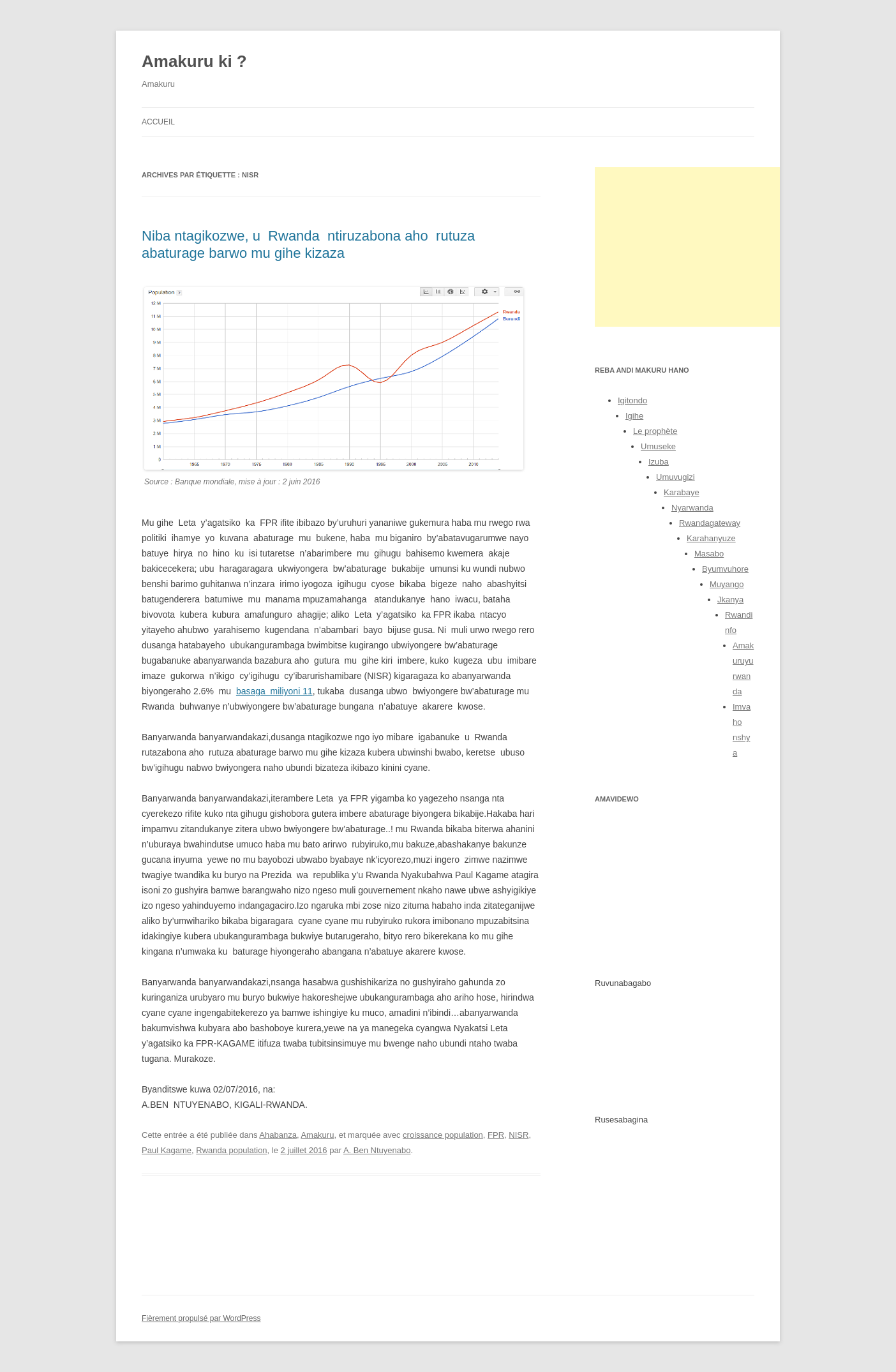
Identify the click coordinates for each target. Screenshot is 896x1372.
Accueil (158, 121)
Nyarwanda (692, 507)
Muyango (726, 584)
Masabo (709, 553)
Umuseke (658, 446)
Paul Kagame (166, 1150)
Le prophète (655, 431)
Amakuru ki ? (194, 61)
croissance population (443, 1135)
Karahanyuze (711, 538)
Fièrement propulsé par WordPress (201, 1318)
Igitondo (632, 400)
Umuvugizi (675, 477)
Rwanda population (231, 1150)
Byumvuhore (725, 569)
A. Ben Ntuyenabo (377, 1150)
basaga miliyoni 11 (274, 691)
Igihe (634, 416)
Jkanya (730, 599)
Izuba (658, 461)
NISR (518, 1135)
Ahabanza (278, 1135)
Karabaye (681, 492)
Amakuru (317, 1135)
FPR (496, 1135)
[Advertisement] (690, 247)
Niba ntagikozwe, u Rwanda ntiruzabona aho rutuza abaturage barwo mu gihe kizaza (308, 244)
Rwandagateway (709, 523)
